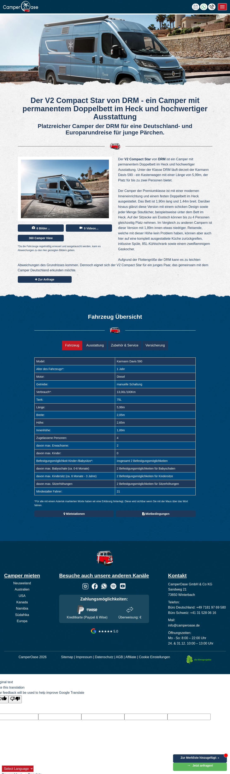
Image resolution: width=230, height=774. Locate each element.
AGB (119, 657)
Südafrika (22, 615)
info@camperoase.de (184, 625)
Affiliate (130, 657)
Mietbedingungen (156, 513)
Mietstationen (74, 513)
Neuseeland (22, 583)
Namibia (22, 608)
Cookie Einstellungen (154, 657)
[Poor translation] (15, 699)
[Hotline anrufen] (212, 6)
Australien (22, 589)
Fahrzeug (72, 345)
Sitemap (67, 657)
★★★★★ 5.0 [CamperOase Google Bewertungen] (104, 631)
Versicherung (155, 345)
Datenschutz (104, 657)
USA (22, 596)
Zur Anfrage (44, 279)
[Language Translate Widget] (18, 769)
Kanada (22, 602)
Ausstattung (95, 345)
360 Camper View (41, 238)
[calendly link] (196, 6)
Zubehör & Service (124, 345)
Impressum (84, 657)
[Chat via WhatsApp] (204, 6)
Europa (22, 621)
